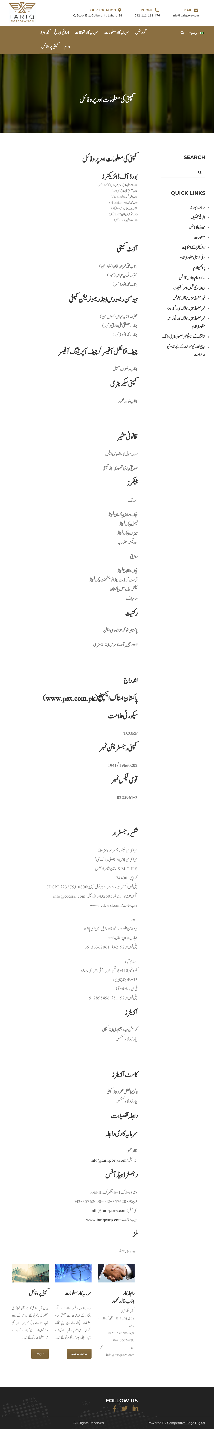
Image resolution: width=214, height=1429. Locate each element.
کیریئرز (45, 32)
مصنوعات (199, 237)
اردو (197, 32)
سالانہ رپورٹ (197, 207)
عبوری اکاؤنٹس (197, 227)
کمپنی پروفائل (50, 47)
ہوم (67, 47)
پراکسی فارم (199, 268)
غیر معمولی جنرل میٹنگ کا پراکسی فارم (186, 308)
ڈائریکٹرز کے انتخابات (193, 248)
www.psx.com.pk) (69, 698)
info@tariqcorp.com (108, 1210)
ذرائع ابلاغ (61, 32)
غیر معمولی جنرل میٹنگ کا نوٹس (189, 298)
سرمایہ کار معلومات (116, 32)
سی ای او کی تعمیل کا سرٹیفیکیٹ (189, 288)
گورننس (140, 32)
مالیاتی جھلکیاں (197, 217)
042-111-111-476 (147, 16)
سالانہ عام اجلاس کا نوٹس (192, 278)
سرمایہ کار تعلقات (86, 32)
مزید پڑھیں (40, 1354)
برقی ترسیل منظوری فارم (192, 258)
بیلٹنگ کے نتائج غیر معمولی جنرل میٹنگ (183, 337)
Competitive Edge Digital (186, 1423)
